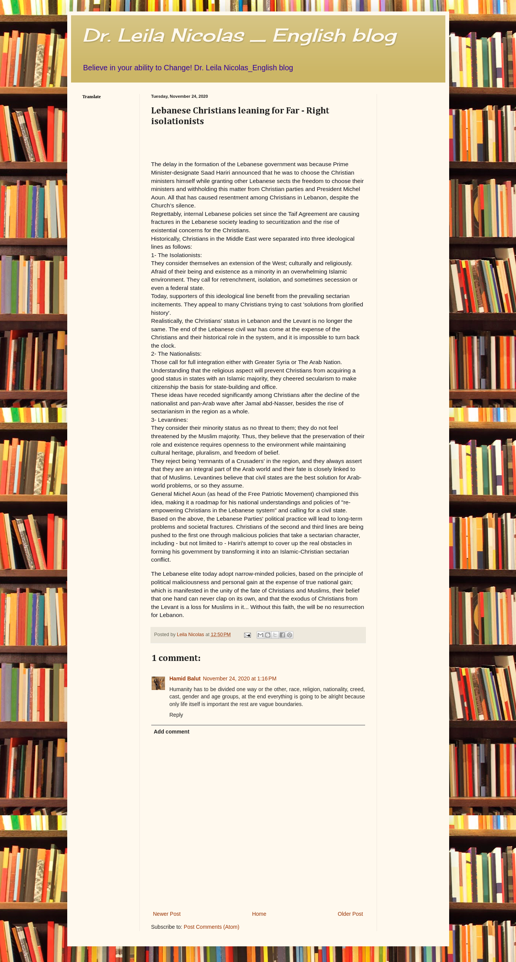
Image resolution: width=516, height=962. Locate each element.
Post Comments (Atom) (211, 927)
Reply (176, 715)
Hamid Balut (185, 678)
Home (259, 914)
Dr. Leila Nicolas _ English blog (239, 35)
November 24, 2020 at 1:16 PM (240, 678)
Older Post (350, 914)
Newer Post (167, 914)
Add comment (171, 732)
